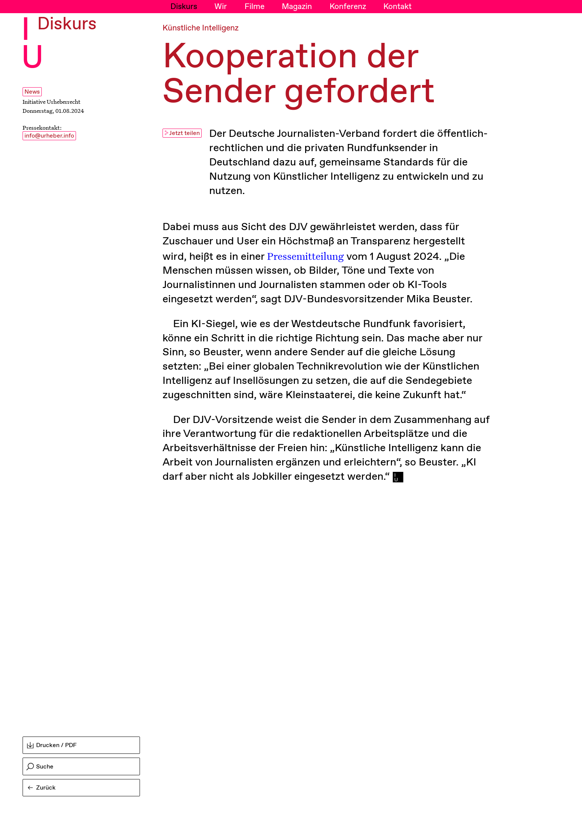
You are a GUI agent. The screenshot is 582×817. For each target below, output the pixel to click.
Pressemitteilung (305, 255)
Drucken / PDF (52, 745)
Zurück (42, 788)
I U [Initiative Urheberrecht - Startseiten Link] (32, 44)
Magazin (297, 7)
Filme (254, 7)
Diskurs (183, 7)
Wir (220, 7)
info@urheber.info (49, 136)
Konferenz (348, 7)
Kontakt (397, 7)
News (32, 92)
